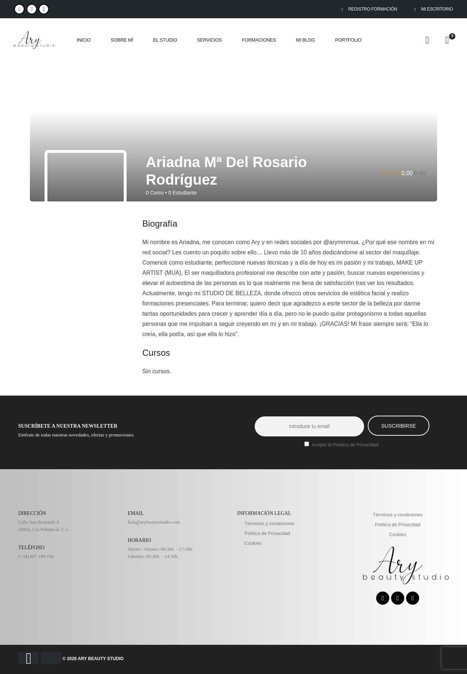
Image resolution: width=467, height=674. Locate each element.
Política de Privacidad (267, 533)
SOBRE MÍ (122, 40)
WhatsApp (44, 9)
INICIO (83, 40)
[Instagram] (32, 9)
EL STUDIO (165, 40)
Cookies (253, 543)
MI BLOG (305, 40)
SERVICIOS (209, 40)
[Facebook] (19, 9)
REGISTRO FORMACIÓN (368, 9)
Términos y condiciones (269, 523)
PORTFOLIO (348, 40)
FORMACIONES (259, 40)
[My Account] (427, 40)
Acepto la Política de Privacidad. (346, 444)
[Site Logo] (34, 40)
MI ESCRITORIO (432, 9)
